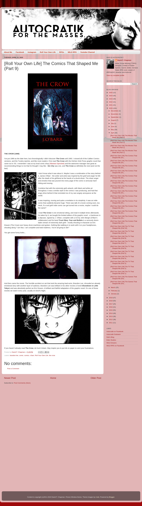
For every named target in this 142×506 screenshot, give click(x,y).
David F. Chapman (124, 60)
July (112, 123)
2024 (111, 96)
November (115, 114)
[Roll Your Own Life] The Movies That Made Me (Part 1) (124, 151)
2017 (111, 304)
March (113, 287)
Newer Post (10, 378)
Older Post (96, 378)
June (113, 126)
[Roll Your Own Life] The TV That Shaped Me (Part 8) (122, 237)
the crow (52, 355)
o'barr (32, 355)
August (113, 120)
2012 (111, 319)
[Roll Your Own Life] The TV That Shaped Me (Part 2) (122, 267)
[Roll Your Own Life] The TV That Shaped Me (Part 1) (122, 272)
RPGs (61, 52)
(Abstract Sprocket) (56, 164)
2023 (111, 99)
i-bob (97, 497)
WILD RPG (72, 52)
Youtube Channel (87, 52)
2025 (111, 92)
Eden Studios (111, 340)
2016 (111, 307)
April (113, 133)
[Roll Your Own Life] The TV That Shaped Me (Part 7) (122, 242)
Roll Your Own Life (48, 52)
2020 (111, 108)
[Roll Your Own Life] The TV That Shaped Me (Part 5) (122, 252)
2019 (111, 298)
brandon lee (14, 355)
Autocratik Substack (113, 334)
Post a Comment (13, 368)
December (115, 111)
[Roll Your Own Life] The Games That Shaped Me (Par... (124, 277)
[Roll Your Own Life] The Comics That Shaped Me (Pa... (124, 156)
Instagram (32, 52)
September (115, 117)
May (112, 129)
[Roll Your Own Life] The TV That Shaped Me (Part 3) (122, 262)
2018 (111, 301)
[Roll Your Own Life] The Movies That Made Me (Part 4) (124, 136)
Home (53, 378)
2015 (111, 310)
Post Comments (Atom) (22, 383)
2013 (111, 316)
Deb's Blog (110, 337)
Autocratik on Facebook (114, 331)
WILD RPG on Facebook (115, 346)
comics (26, 355)
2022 (111, 102)
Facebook (20, 52)
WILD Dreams (111, 343)
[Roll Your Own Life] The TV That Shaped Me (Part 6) (122, 247)
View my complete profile (115, 75)
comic (21, 355)
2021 (111, 105)
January (114, 294)
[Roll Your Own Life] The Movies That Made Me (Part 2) (124, 146)
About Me (8, 52)
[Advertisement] (122, 365)
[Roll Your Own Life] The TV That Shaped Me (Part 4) (122, 257)
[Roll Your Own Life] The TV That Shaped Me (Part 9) (122, 232)
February (114, 291)
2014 (111, 313)
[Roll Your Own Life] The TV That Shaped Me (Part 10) (122, 227)
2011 (111, 323)
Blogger (111, 497)
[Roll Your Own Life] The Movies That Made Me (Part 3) (124, 141)
